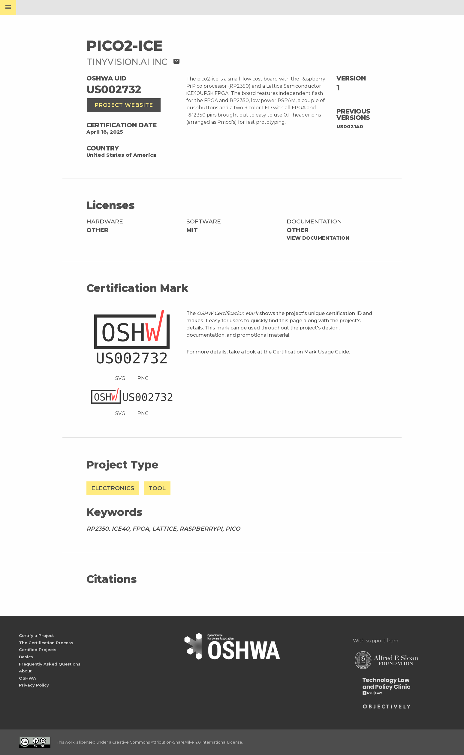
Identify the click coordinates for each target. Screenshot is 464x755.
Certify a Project (36, 635)
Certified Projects (37, 649)
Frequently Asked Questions (49, 664)
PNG (143, 378)
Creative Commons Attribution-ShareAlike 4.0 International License (177, 742)
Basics (26, 656)
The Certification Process (46, 642)
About (25, 671)
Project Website (124, 105)
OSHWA (27, 678)
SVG (120, 378)
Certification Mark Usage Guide (311, 352)
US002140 (349, 126)
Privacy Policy (34, 685)
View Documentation (318, 238)
